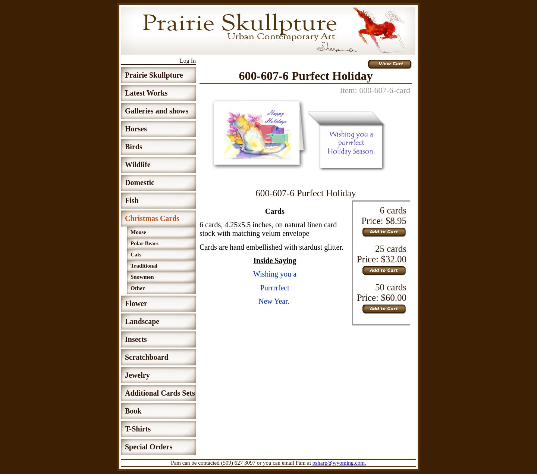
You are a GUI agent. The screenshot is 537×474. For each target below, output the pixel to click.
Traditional (144, 266)
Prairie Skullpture (154, 75)
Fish (132, 200)
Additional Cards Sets (160, 393)
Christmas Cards (152, 218)
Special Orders (148, 447)
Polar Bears (144, 243)
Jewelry (137, 375)
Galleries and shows (156, 111)
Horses (136, 129)
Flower (136, 303)
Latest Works (146, 93)
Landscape (142, 321)
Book (133, 411)
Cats (136, 255)
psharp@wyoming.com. (339, 463)
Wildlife (138, 164)
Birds (133, 147)
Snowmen (142, 277)
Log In (188, 60)
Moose (138, 232)
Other (138, 288)
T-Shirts (138, 429)
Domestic (139, 182)
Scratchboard (147, 357)
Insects (136, 339)
